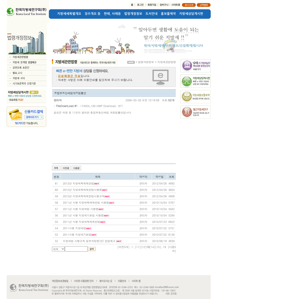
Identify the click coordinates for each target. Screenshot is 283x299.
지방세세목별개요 (69, 13)
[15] (158, 247)
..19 (163, 247)
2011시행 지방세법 (74, 228)
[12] (143, 247)
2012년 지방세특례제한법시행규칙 (83, 196)
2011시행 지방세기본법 (77, 234)
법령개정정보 (133, 13)
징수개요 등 (93, 13)
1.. (133, 247)
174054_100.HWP (91, 106)
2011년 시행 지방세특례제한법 (81, 222)
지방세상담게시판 (191, 13)
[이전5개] (123, 247)
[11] (138, 247)
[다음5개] (172, 249)
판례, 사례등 (112, 13)
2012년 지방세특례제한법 (78, 183)
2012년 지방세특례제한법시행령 (82, 190)
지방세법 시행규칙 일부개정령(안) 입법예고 (89, 241)
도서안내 (151, 13)
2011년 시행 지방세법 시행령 (80, 209)
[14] (152, 247)
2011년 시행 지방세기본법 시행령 (83, 215)
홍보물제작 (168, 13)
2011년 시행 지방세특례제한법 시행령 (86, 202)
